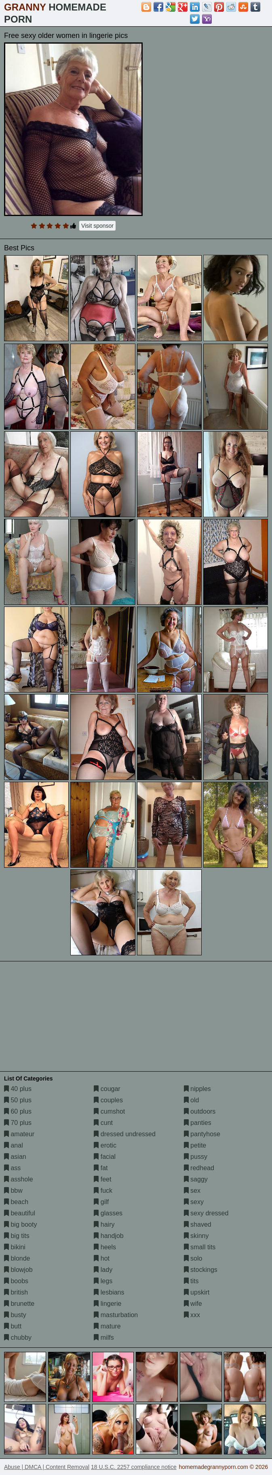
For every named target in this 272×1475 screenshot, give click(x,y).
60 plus (18, 1111)
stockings (200, 1269)
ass (12, 1167)
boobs (16, 1281)
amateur (19, 1134)
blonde (17, 1258)
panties (197, 1122)
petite (195, 1145)
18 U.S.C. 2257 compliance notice (134, 1467)
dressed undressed (125, 1134)
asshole (18, 1179)
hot (102, 1258)
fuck (103, 1190)
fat (101, 1167)
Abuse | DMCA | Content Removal (46, 1467)
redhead (199, 1167)
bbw (13, 1190)
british (16, 1292)
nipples (197, 1088)
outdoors (200, 1111)
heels (105, 1247)
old (191, 1100)
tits (191, 1281)
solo (193, 1258)
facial (105, 1156)
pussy (195, 1156)
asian (15, 1156)
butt (12, 1326)
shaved (197, 1224)
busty (15, 1314)
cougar (107, 1088)
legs (103, 1281)
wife (193, 1303)
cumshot (109, 1111)
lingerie (107, 1303)
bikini (14, 1247)
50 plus (18, 1100)
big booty (20, 1224)
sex (192, 1190)
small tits (200, 1247)
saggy (196, 1179)
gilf (101, 1201)
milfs (104, 1337)
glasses (108, 1213)
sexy (194, 1201)
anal (13, 1145)
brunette (19, 1303)
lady (103, 1269)
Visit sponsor (97, 225)
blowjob (18, 1269)
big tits (17, 1235)
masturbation (116, 1314)
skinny (196, 1235)
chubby (18, 1337)
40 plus (18, 1088)
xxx (192, 1314)
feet (102, 1179)
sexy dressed (206, 1213)
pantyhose (202, 1134)
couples (108, 1100)
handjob (108, 1235)
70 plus (18, 1122)
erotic (105, 1145)
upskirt (197, 1292)
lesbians (109, 1292)
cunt (103, 1122)
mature (107, 1326)
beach (16, 1201)
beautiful (19, 1213)
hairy (104, 1224)
